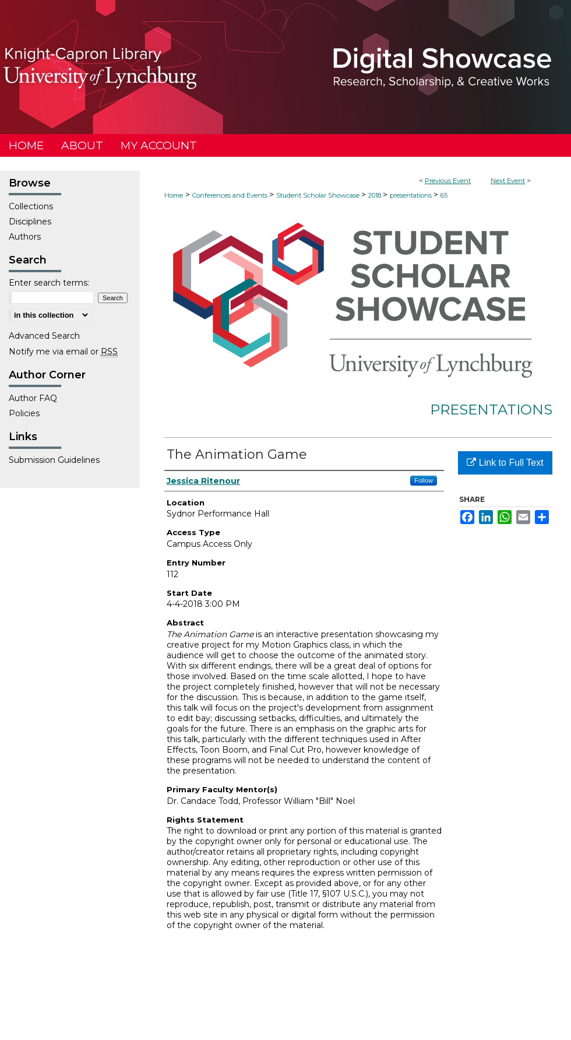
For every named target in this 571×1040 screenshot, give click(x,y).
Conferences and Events (230, 195)
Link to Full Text (505, 463)
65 (443, 195)
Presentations (491, 409)
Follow (423, 480)
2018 (375, 195)
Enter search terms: (49, 282)
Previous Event (448, 181)
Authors (25, 236)
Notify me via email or (63, 351)
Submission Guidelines (54, 460)
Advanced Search (44, 336)
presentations (411, 195)
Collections (31, 206)
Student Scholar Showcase (318, 195)
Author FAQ (33, 398)
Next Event (508, 181)
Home (173, 195)
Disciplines (30, 221)
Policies (24, 413)
